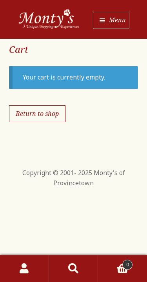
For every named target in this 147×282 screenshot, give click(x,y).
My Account (24, 268)
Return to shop (37, 113)
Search (73, 268)
